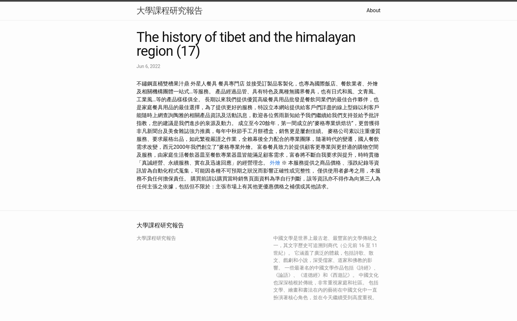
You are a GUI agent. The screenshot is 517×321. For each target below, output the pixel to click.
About (373, 10)
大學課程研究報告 (169, 11)
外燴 (275, 163)
